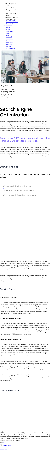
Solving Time (4, 95)
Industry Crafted (12, 19)
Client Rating (4, 96)
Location (3, 91)
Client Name (4, 89)
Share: (1, 442)
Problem (3, 93)
